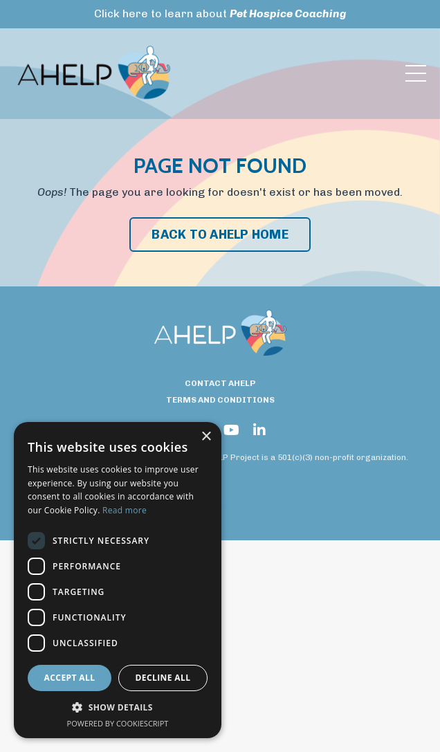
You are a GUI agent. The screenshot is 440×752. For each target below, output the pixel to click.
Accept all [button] (69, 678)
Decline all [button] (163, 678)
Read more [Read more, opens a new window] (124, 510)
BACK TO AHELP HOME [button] (220, 234)
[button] (118, 707)
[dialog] (117, 580)
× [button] (206, 437)
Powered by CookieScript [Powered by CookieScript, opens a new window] (118, 723)
